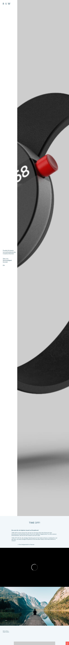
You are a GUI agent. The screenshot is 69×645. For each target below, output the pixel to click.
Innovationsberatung (9, 252)
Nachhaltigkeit (7, 260)
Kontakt (5, 262)
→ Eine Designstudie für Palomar (25, 544)
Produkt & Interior (8, 250)
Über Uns (5, 258)
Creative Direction (8, 253)
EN (4, 265)
